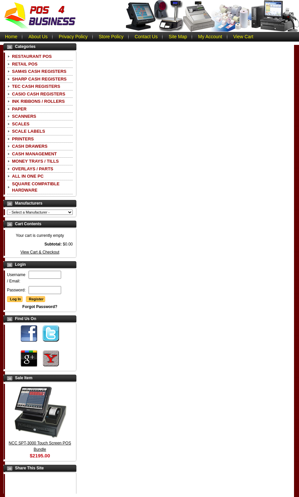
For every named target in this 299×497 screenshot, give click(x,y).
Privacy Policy (73, 36)
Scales (21, 123)
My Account (210, 36)
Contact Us (146, 36)
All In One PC (28, 176)
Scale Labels (28, 131)
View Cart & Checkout (39, 252)
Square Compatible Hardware (35, 187)
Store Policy (111, 36)
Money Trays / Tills (35, 161)
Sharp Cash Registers (39, 79)
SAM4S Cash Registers (39, 71)
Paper (19, 108)
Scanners (24, 116)
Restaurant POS (32, 56)
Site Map (178, 36)
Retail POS (25, 64)
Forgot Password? (39, 306)
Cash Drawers (30, 146)
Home (11, 36)
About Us (38, 36)
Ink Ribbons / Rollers (38, 101)
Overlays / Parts (32, 168)
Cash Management (34, 153)
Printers (23, 138)
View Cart (243, 36)
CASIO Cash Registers (38, 93)
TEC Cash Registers (36, 86)
